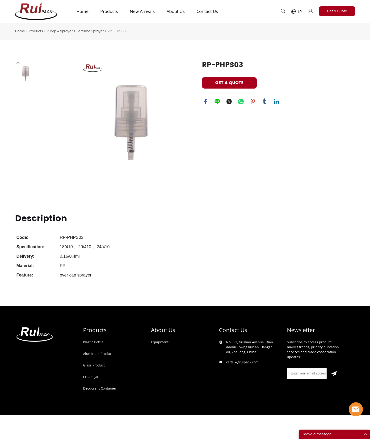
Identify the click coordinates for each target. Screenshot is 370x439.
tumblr (264, 101)
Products (109, 11)
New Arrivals (142, 11)
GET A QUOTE (229, 82)
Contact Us (207, 11)
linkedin (276, 101)
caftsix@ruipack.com (242, 362)
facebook (205, 101)
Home (82, 11)
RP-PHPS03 (117, 31)
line (217, 101)
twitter (229, 101)
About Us (176, 11)
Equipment (159, 342)
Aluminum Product (98, 353)
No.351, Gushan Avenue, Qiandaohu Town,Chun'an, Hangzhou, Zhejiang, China (249, 347)
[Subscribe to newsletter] (333, 373)
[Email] (306, 373)
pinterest (252, 101)
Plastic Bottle (93, 342)
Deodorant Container (99, 388)
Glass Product (94, 365)
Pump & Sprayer (60, 31)
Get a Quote (337, 11)
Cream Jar (91, 376)
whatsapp (240, 101)
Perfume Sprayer (90, 31)
